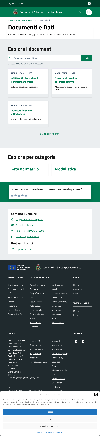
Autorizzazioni (36, 305)
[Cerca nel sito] (89, 12)
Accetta (50, 411)
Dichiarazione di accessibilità (58, 380)
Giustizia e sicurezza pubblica (60, 287)
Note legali (56, 361)
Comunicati (78, 289)
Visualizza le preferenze (50, 426)
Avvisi (75, 293)
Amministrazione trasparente (59, 343)
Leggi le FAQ (35, 341)
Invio (87, 58)
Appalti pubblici (36, 301)
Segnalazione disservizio (35, 355)
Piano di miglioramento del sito (59, 370)
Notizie (76, 284)
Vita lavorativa (58, 322)
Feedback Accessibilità (57, 389)
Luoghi (76, 310)
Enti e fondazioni (15, 297)
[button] (96, 394)
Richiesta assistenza (38, 361)
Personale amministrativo (14, 308)
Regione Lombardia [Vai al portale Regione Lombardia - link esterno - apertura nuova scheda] (15, 3)
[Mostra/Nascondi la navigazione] (3, 12)
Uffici (10, 293)
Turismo (55, 318)
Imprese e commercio (61, 293)
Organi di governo (15, 284)
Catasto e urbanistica (39, 310)
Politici (11, 301)
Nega (50, 418)
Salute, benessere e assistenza (60, 303)
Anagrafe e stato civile (37, 295)
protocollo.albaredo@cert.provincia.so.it (25, 390)
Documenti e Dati (15, 314)
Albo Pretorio (57, 349)
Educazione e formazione (35, 324)
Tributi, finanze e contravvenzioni (58, 312)
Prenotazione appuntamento (36, 347)
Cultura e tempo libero (37, 316)
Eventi (76, 314)
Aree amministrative (17, 289)
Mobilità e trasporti (60, 297)
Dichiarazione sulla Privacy (54, 432)
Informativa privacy (60, 353)
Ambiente (34, 289)
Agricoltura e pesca (38, 284)
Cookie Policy (40, 432)
